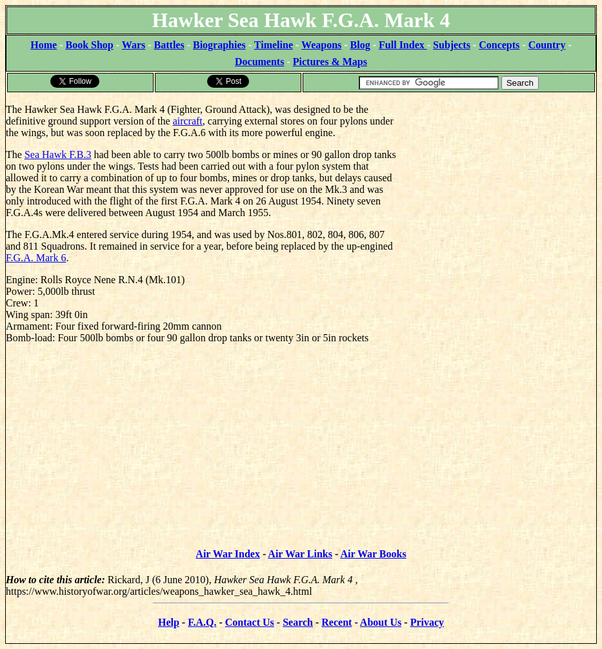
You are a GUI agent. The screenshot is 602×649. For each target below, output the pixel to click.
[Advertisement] (499, 174)
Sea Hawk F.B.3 (58, 154)
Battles (169, 44)
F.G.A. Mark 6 (36, 257)
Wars (133, 44)
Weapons (321, 44)
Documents (259, 61)
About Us (380, 622)
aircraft (188, 120)
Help (168, 622)
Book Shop (89, 44)
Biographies (219, 44)
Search (298, 622)
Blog (360, 44)
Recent (336, 622)
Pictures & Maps (330, 61)
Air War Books (373, 553)
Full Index (403, 44)
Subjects (451, 44)
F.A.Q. (202, 622)
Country (547, 44)
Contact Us (249, 622)
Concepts (499, 44)
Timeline (273, 44)
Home (43, 44)
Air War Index (228, 553)
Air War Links (300, 553)
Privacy (427, 622)
